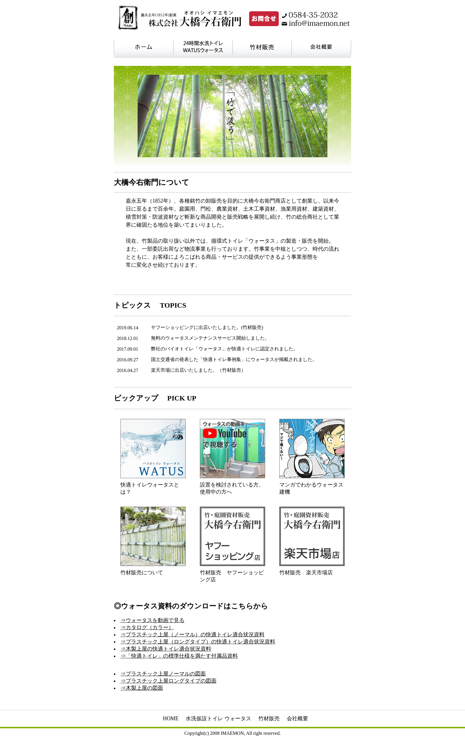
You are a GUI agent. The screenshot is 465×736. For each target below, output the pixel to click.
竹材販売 (269, 718)
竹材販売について (141, 573)
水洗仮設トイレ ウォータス (218, 718)
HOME (171, 718)
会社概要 (297, 718)
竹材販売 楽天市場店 (306, 573)
